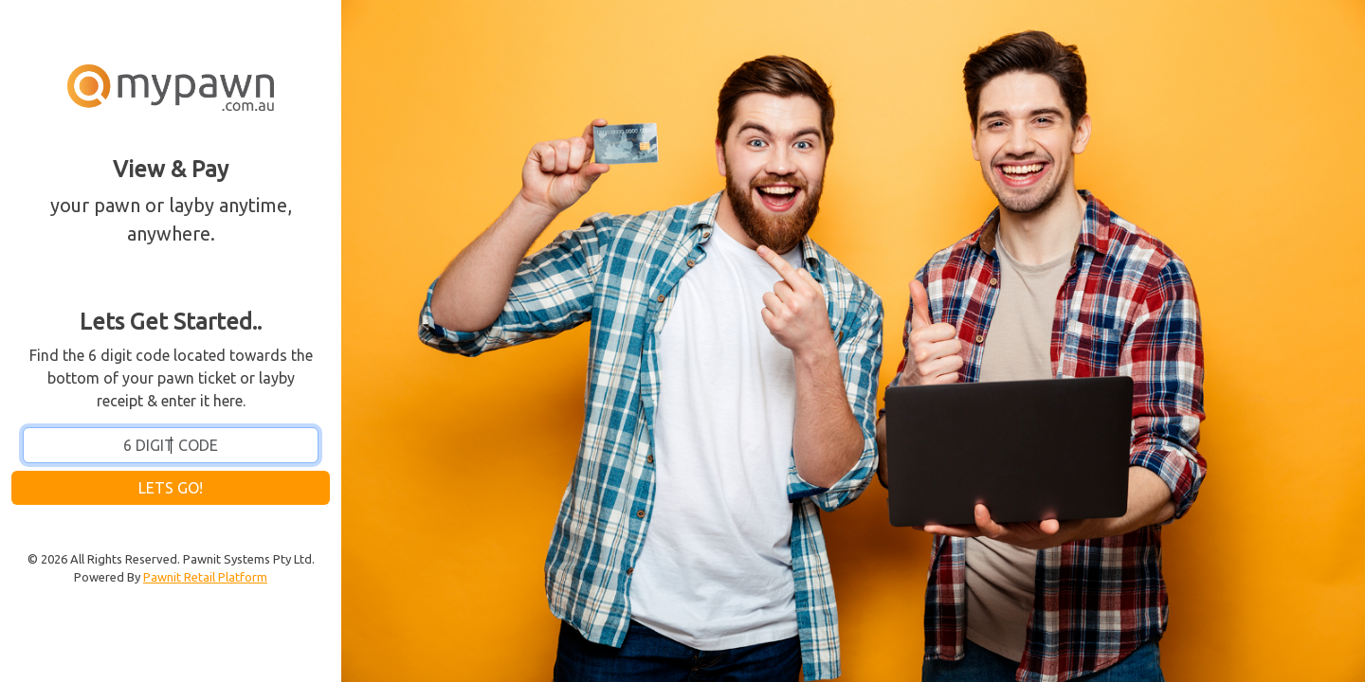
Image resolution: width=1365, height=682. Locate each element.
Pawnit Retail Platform (205, 576)
